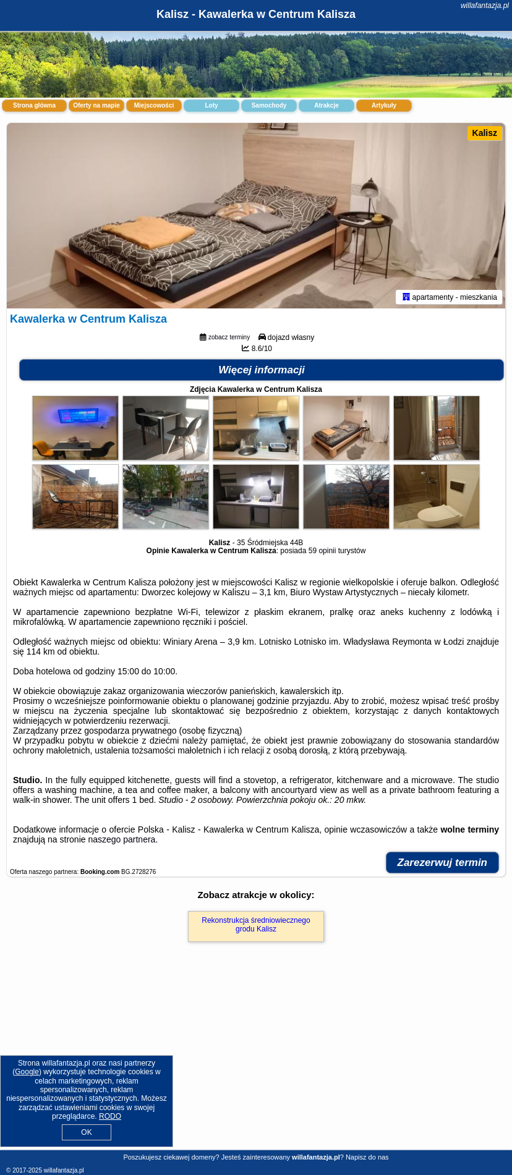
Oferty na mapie (96, 105)
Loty (211, 105)
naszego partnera (121, 839)
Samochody (269, 105)
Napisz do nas (367, 1157)
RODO (110, 1116)
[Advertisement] (256, 1059)
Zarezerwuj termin (443, 862)
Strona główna (34, 105)
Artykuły (384, 105)
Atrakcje (326, 105)
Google (27, 1071)
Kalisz (484, 133)
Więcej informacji (261, 370)
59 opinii (322, 550)
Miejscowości (154, 105)
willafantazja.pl (485, 5)
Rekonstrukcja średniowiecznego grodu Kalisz (256, 924)
